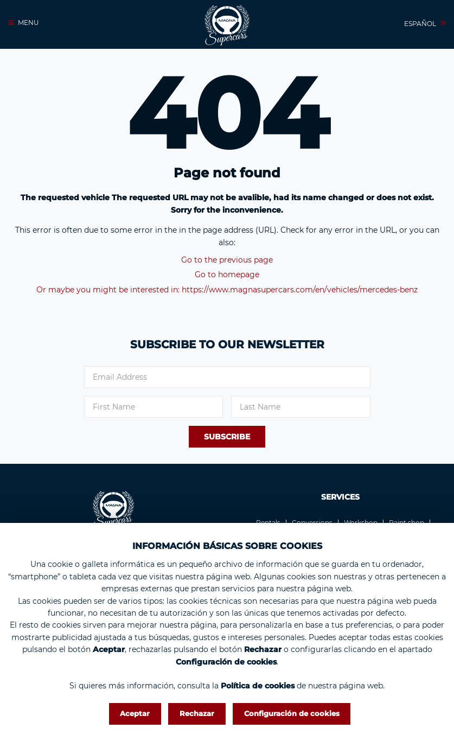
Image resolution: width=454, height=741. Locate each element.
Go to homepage (227, 274)
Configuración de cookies (292, 713)
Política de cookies (258, 686)
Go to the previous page (227, 260)
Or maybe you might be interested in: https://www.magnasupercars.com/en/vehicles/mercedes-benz (227, 290)
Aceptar (135, 713)
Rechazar (197, 713)
